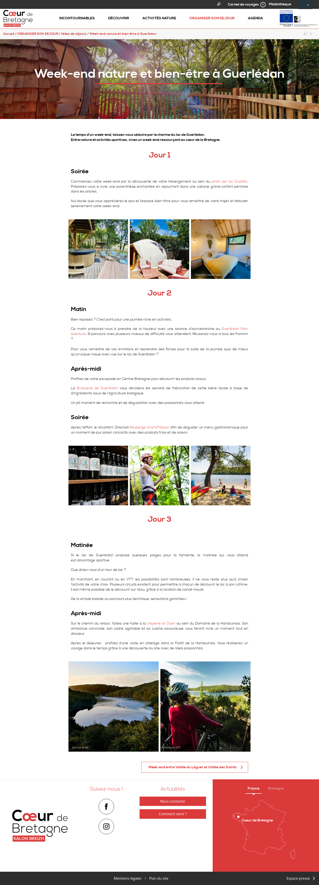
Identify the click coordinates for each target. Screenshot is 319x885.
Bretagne (276, 788)
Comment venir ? (173, 813)
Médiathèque (280, 4)
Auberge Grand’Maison (150, 427)
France (253, 788)
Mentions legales (128, 878)
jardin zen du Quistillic (229, 181)
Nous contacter (172, 801)
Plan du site (158, 878)
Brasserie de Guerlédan (97, 388)
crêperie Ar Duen (161, 623)
